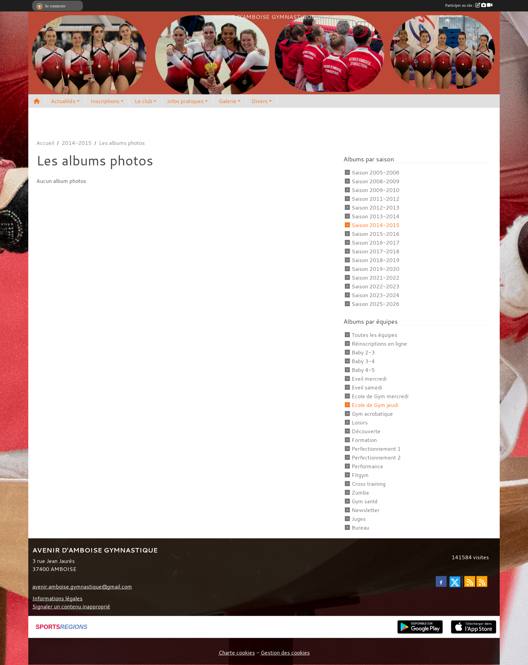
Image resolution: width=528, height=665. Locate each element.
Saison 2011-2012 (375, 198)
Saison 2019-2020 (375, 269)
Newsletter (366, 510)
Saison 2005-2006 (375, 172)
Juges (359, 518)
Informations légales (57, 598)
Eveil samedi (367, 387)
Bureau (360, 527)
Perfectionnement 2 (376, 457)
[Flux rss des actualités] (469, 581)
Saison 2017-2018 (375, 251)
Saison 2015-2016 (375, 234)
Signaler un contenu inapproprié (71, 606)
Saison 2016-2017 (375, 242)
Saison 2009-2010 (375, 190)
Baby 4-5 (363, 370)
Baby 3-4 (363, 361)
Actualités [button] (63, 101)
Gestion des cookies (285, 652)
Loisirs (360, 422)
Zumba (360, 492)
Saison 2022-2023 (375, 286)
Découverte (366, 431)
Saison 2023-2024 (375, 295)
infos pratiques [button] (185, 101)
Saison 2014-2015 (375, 225)
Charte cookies (237, 652)
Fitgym (360, 475)
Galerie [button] (227, 101)
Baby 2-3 (363, 352)
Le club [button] (143, 101)
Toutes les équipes (374, 335)
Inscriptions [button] (105, 101)
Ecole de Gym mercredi (380, 396)
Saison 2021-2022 (375, 277)
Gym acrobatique (372, 413)
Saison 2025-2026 (375, 304)
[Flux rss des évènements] (481, 581)
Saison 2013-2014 (375, 216)
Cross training (369, 483)
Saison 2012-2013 (375, 207)
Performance (367, 466)
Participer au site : (468, 5)
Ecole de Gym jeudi (375, 405)
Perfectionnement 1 (376, 448)
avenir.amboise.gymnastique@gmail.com (82, 586)
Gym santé (365, 501)
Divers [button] (260, 101)
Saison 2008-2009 (375, 181)
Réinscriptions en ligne (379, 343)
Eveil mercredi (369, 378)
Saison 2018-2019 (375, 260)
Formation (364, 440)
